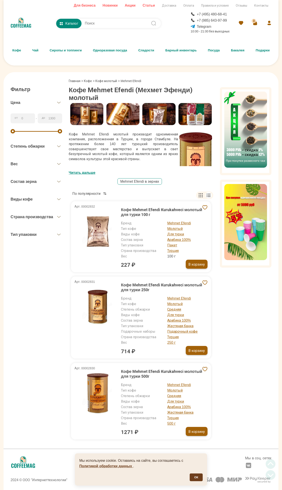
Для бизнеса (85, 5)
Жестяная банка (180, 326)
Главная (76, 81)
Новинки (110, 5)
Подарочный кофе (182, 331)
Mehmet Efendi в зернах (139, 181)
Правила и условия (215, 5)
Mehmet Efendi (179, 223)
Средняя (174, 309)
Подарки (263, 50)
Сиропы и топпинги (66, 50)
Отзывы (241, 5)
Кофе (16, 50)
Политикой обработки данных (106, 466)
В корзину (196, 264)
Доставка (169, 5)
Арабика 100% (179, 240)
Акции (130, 5)
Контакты (261, 5)
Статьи (149, 5)
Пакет (172, 245)
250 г (171, 342)
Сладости (146, 50)
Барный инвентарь (181, 50)
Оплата (188, 5)
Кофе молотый (106, 81)
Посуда (214, 50)
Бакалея (237, 50)
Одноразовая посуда (110, 50)
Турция (173, 251)
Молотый (175, 229)
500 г (171, 423)
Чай (35, 50)
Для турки (175, 234)
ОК (196, 477)
